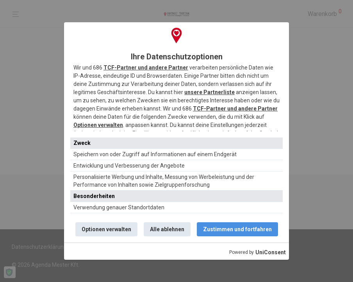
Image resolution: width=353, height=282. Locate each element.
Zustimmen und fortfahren (237, 229)
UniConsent (270, 252)
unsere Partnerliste (209, 92)
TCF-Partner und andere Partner (145, 67)
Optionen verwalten (98, 125)
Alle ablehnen (167, 229)
